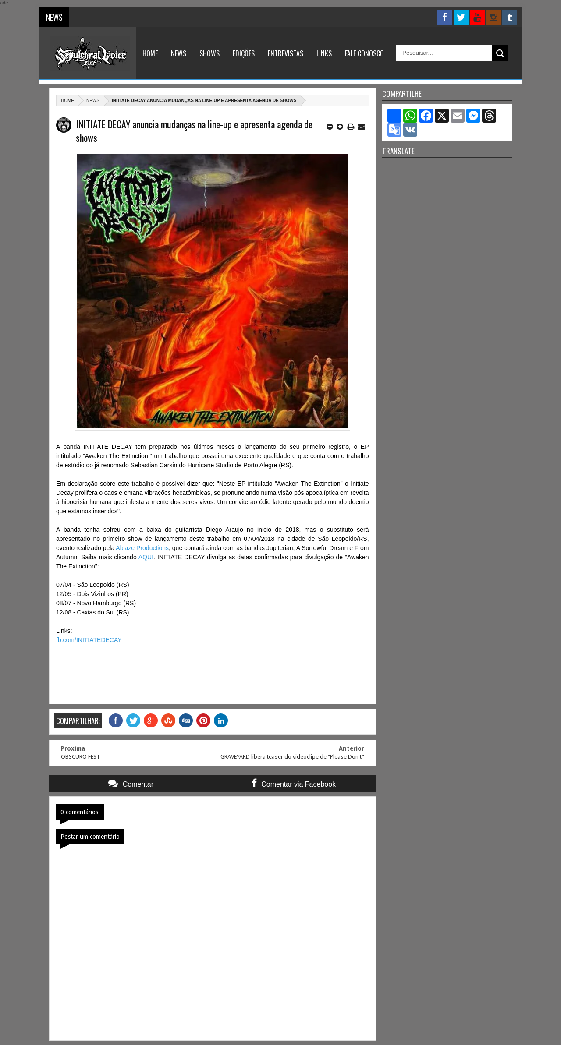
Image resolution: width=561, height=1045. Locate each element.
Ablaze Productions (142, 547)
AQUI (145, 557)
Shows (209, 53)
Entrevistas (285, 53)
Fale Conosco (364, 53)
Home (150, 53)
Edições (244, 53)
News (178, 53)
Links (324, 53)
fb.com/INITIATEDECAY (89, 639)
